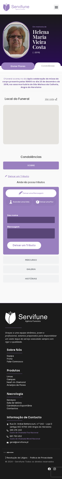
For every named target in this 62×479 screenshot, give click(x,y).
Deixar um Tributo (24, 245)
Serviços (11, 400)
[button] (56, 7)
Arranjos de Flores (16, 385)
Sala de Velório (14, 402)
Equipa (10, 356)
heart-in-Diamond (16, 382)
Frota (9, 358)
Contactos (12, 408)
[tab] (31, 165)
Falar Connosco (15, 361)
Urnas (10, 376)
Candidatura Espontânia (19, 405)
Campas (11, 379)
